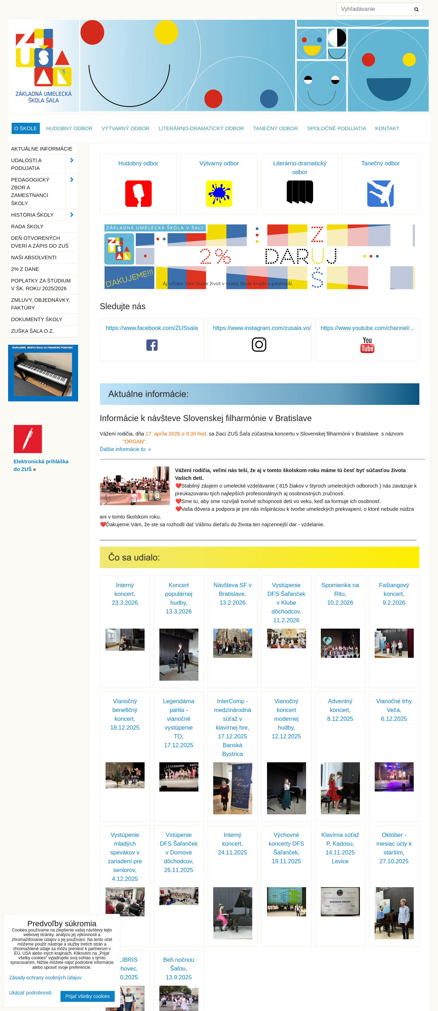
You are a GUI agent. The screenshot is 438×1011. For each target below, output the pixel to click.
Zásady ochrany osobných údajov (45, 977)
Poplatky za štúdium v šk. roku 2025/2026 (41, 284)
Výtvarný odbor (126, 128)
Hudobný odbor (69, 128)
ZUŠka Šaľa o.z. (32, 331)
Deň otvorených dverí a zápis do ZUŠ (40, 242)
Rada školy (27, 226)
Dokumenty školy (37, 319)
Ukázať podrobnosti (30, 993)
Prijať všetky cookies (87, 996)
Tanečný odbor (275, 128)
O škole (25, 128)
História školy (44, 215)
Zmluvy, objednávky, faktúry (40, 304)
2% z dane (25, 269)
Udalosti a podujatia (44, 164)
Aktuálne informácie (41, 149)
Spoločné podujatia (336, 128)
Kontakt (387, 128)
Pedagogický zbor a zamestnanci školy (44, 191)
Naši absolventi (34, 257)
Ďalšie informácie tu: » (125, 449)
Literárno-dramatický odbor (201, 128)
